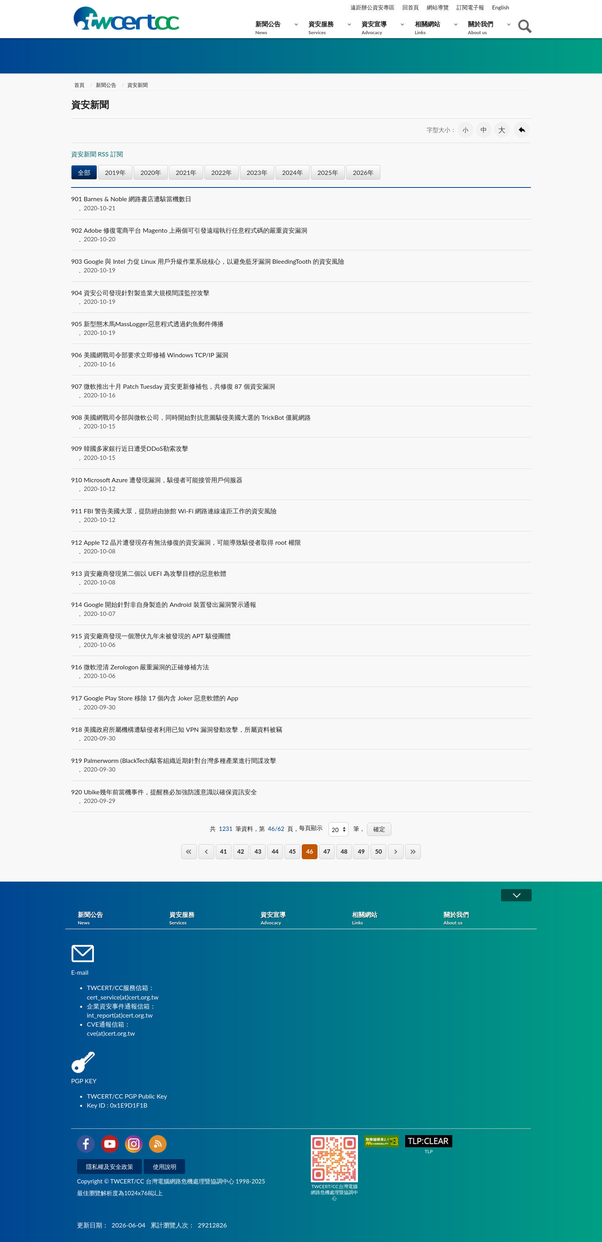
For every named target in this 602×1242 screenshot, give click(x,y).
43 (258, 851)
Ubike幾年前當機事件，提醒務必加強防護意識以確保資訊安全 (301, 796)
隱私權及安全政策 (109, 1166)
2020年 (150, 172)
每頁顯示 (311, 827)
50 (378, 851)
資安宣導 (381, 27)
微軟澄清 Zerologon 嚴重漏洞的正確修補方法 (301, 671)
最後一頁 (413, 851)
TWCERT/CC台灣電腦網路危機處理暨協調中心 (334, 1168)
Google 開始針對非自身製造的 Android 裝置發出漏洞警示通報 (301, 609)
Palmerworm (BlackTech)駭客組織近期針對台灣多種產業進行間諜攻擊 (301, 765)
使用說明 (164, 1166)
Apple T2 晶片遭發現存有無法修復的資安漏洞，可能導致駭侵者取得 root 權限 (301, 547)
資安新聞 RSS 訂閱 (97, 154)
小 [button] (465, 129)
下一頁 (396, 851)
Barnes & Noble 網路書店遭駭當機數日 (301, 203)
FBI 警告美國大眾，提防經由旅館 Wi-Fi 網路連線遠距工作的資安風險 (301, 515)
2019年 (115, 172)
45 (292, 851)
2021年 (186, 172)
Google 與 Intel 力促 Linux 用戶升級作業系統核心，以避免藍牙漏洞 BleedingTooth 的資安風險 (301, 266)
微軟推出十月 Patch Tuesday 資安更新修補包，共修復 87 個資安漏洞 (301, 391)
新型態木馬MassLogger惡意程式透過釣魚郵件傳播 (301, 328)
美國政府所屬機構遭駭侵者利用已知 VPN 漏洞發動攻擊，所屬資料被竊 (301, 734)
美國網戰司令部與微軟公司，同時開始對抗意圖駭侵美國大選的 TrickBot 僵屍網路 (301, 422)
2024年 (292, 172)
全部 (84, 172)
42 (240, 851)
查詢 (525, 26)
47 (326, 851)
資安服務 (327, 27)
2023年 (257, 172)
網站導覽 (438, 7)
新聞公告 (274, 27)
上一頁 (206, 851)
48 (344, 851)
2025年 (328, 172)
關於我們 (487, 27)
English (500, 7)
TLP (428, 1144)
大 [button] (501, 129)
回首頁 (410, 7)
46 (309, 851)
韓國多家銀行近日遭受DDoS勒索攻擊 (301, 453)
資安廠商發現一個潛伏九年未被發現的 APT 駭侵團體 (301, 640)
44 (275, 851)
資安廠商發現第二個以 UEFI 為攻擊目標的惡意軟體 (301, 578)
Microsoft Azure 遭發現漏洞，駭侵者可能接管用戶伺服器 (301, 484)
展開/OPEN (516, 895)
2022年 (221, 172)
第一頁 (189, 851)
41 (223, 851)
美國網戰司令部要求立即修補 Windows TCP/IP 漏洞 (301, 359)
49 (361, 851)
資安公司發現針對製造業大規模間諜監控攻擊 (301, 297)
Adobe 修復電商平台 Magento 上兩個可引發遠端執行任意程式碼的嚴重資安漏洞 (301, 235)
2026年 (363, 172)
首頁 (78, 85)
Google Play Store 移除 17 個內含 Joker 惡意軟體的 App (301, 702)
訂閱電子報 (470, 7)
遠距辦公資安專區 (373, 7)
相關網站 (434, 27)
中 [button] (484, 129)
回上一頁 (522, 130)
